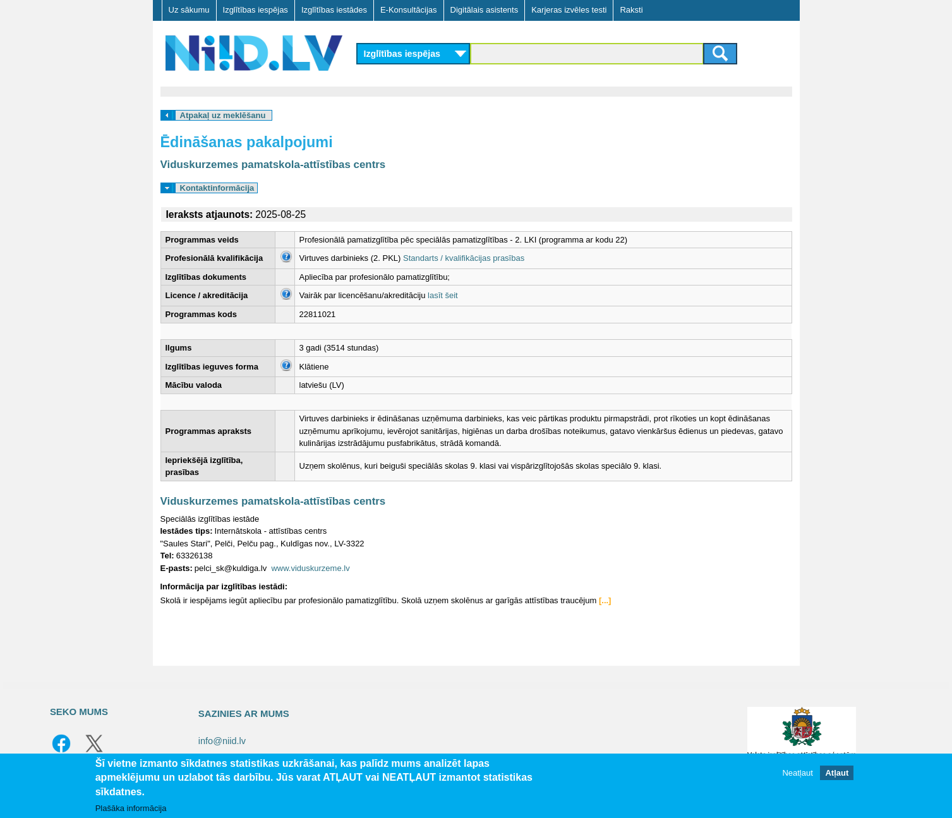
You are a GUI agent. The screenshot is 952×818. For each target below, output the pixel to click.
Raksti (631, 10)
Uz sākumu (189, 10)
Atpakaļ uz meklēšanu (223, 115)
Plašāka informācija (131, 808)
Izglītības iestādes (334, 10)
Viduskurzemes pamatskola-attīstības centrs (273, 165)
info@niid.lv (222, 741)
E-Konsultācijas (408, 10)
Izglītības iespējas (255, 10)
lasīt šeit (443, 295)
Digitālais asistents (484, 10)
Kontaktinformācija (217, 188)
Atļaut (836, 773)
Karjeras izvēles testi (568, 10)
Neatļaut (797, 773)
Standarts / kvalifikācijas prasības (463, 258)
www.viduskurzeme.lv (310, 568)
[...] (605, 600)
